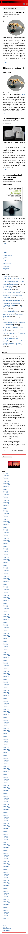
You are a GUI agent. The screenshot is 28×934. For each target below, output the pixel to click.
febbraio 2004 (6, 898)
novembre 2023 (6, 522)
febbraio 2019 (6, 613)
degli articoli (6, 927)
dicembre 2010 (6, 768)
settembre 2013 (6, 716)
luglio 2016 (5, 662)
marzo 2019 (5, 611)
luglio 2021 (5, 567)
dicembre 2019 (6, 597)
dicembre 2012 (6, 730)
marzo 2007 (5, 839)
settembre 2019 (6, 602)
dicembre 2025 (6, 483)
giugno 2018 (5, 625)
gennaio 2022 (6, 557)
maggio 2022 (6, 551)
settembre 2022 (6, 545)
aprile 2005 (5, 875)
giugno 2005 (5, 872)
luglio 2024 (5, 510)
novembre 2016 (6, 655)
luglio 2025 (5, 491)
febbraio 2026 (6, 480)
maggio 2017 (6, 646)
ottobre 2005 (6, 866)
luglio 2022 (5, 548)
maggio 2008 (6, 817)
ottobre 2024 (6, 505)
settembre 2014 (6, 697)
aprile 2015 (5, 685)
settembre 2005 (6, 867)
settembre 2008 (6, 811)
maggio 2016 (6, 665)
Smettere (5, 347)
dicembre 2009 (6, 787)
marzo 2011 (5, 763)
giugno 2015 (5, 682)
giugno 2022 (5, 549)
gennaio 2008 (6, 823)
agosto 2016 (5, 660)
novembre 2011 (6, 750)
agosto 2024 (5, 508)
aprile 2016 (5, 666)
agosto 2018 (5, 622)
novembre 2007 (6, 826)
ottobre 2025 (6, 486)
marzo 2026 (5, 478)
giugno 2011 (5, 758)
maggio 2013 (6, 722)
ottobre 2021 (6, 562)
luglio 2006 (5, 852)
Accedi (4, 925)
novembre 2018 (6, 617)
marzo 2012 (5, 744)
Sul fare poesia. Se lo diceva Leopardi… (12, 292)
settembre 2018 (6, 621)
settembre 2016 (6, 659)
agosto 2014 (5, 698)
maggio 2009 (6, 798)
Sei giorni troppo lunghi (8, 286)
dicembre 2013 (6, 711)
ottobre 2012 (6, 733)
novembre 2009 (6, 788)
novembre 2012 (6, 731)
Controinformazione (7, 255)
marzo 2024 (5, 516)
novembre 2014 (6, 693)
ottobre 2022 (6, 543)
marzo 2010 (5, 782)
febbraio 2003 (6, 917)
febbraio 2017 (6, 651)
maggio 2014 (6, 703)
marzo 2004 (5, 896)
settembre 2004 (6, 886)
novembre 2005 (6, 864)
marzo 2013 (5, 725)
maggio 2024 (6, 513)
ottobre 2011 (6, 752)
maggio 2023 (6, 532)
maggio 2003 (6, 912)
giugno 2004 (5, 891)
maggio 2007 (6, 836)
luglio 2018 (5, 624)
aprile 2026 (5, 476)
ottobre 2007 (6, 828)
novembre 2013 (6, 712)
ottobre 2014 (6, 695)
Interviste (5, 257)
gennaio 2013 (6, 728)
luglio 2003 (5, 909)
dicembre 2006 (6, 844)
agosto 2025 (5, 489)
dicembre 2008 (6, 806)
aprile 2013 (5, 723)
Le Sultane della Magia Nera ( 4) (14, 333)
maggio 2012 (6, 741)
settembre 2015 (6, 678)
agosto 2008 (5, 812)
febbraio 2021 (6, 575)
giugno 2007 (5, 834)
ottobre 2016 (6, 657)
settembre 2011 (6, 754)
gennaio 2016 (6, 671)
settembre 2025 (6, 488)
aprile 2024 (5, 514)
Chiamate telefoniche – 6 (13, 12)
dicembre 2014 (6, 692)
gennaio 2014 (6, 709)
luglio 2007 (5, 833)
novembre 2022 (6, 541)
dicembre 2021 (6, 559)
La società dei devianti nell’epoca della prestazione (12, 177)
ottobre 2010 (6, 771)
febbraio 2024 (6, 518)
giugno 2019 (5, 606)
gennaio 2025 (6, 500)
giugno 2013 (5, 720)
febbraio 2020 (6, 594)
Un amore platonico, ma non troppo (10, 317)
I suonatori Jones (6, 266)
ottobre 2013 (6, 714)
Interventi (17, 14)
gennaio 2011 (6, 766)
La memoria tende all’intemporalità (10, 284)
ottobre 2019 (6, 600)
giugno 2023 (5, 530)
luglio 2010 (5, 776)
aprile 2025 (5, 495)
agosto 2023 (5, 527)
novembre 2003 (6, 902)
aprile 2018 (5, 628)
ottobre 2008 (6, 809)
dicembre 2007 (6, 825)
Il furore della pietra (7, 313)
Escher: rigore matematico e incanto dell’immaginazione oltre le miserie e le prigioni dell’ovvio (13, 340)
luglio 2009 (5, 795)
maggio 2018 (6, 627)
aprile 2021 (5, 571)
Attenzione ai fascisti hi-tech (9, 332)
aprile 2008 (5, 818)
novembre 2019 (6, 598)
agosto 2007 (5, 831)
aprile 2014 (5, 704)
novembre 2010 (6, 769)
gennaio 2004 (6, 899)
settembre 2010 (6, 773)
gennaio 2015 (6, 690)
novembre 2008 (6, 807)
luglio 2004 (5, 890)
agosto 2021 (5, 565)
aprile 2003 (5, 913)
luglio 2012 (5, 738)
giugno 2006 (5, 853)
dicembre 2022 (6, 540)
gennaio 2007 (6, 842)
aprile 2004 (5, 894)
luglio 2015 (5, 681)
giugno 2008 (5, 815)
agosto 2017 (5, 641)
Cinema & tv (5, 261)
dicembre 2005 (6, 863)
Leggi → (5, 62)
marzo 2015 (5, 687)
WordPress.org (6, 930)
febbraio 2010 (6, 784)
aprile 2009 (5, 799)
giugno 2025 (5, 492)
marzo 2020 (5, 592)
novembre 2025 (6, 484)
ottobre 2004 (6, 885)
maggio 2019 (6, 608)
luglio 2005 (5, 871)
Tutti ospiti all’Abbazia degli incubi (10, 291)
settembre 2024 (6, 507)
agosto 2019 (5, 603)
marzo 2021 (5, 573)
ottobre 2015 (6, 676)
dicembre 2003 (6, 901)
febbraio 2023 (6, 537)
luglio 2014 (5, 700)
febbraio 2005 (6, 879)
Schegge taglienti (7, 263)
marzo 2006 (5, 858)
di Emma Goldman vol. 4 (12, 278)
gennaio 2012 (6, 747)
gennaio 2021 (6, 576)
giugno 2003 (5, 910)
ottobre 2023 (6, 524)
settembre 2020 (6, 583)
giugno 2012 (5, 739)
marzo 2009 (5, 801)
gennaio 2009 (6, 804)
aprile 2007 (5, 837)
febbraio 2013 (6, 727)
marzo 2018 (5, 630)
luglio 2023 (5, 529)
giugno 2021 (5, 568)
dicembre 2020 (6, 578)
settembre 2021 (6, 564)
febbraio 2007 (6, 841)
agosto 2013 (5, 717)
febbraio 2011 (6, 765)
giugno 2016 (5, 663)
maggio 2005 (6, 874)
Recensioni (18, 181)
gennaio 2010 (6, 785)
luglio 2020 (5, 586)
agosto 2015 (5, 679)
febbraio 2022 (6, 556)
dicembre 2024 (6, 502)
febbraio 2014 (6, 708)
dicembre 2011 (6, 749)
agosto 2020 (5, 584)
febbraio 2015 (6, 689)
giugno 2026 (5, 473)
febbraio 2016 (6, 670)
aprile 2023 (5, 533)
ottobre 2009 (6, 790)
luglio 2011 (5, 757)
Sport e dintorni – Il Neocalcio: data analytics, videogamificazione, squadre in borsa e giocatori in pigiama (14, 329)
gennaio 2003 (6, 918)
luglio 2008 (5, 814)
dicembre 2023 (6, 521)
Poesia (4, 260)
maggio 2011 (6, 760)
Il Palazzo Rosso (6, 276)
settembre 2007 (6, 829)
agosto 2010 (5, 774)
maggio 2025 (6, 494)
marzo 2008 (5, 820)
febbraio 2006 (6, 860)
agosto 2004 (5, 888)
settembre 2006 (6, 848)
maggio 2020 (6, 589)
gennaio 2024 (6, 519)
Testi (4, 258)
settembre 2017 (6, 640)
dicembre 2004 (6, 882)
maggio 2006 (6, 855)
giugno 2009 (5, 796)
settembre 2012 (6, 735)
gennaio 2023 (6, 538)
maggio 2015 (6, 684)
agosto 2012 (5, 736)
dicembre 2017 (6, 635)
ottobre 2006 (6, 847)
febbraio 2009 (6, 803)
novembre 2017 (6, 636)
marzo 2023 (5, 535)
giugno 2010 (5, 777)
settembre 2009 (6, 792)
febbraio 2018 (6, 632)
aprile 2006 (5, 856)
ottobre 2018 (6, 619)
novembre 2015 (6, 674)
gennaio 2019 (6, 614)
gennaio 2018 (6, 633)
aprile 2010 (5, 780)
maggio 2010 (6, 779)
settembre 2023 (6, 526)
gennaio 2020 (6, 595)
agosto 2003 (5, 907)
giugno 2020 (5, 587)
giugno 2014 (5, 701)
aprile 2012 (5, 742)
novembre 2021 (6, 560)
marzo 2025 (5, 497)
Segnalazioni (6, 268)
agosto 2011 (5, 755)
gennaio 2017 (6, 652)
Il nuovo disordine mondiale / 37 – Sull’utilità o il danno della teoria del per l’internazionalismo (14, 322)
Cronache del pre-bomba (8, 265)
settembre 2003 (6, 905)
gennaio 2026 (6, 481)
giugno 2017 (5, 644)
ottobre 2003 (6, 904)
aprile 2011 (5, 761)
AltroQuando (6, 269)
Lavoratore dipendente (8, 325)
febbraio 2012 (6, 746)
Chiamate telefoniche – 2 (13, 68)
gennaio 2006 (6, 861)
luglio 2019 (5, 605)
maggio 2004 (6, 893)
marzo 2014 (5, 706)
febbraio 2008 (6, 822)
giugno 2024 (5, 511)
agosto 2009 (5, 793)
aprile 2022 (5, 552)
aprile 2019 (5, 609)
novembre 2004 (6, 883)
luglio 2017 (5, 643)
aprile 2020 (5, 590)
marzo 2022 (5, 554)
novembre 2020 (6, 579)
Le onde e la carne (7, 336)
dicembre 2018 (6, 616)
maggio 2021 (6, 570)
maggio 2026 (6, 475)
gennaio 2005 (6, 880)
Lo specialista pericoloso (13, 119)
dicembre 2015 (6, 673)
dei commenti (7, 928)
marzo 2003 (5, 915)
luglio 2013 (5, 719)
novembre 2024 (6, 503)
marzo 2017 (5, 649)
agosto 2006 (5, 850)
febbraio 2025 (6, 499)
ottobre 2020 (6, 581)
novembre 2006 (6, 845)
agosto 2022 (5, 546)
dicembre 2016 (6, 654)
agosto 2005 (5, 869)
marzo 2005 (5, 877)
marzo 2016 (5, 668)
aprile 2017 (5, 647)
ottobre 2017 (6, 638)
